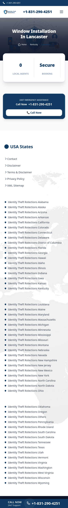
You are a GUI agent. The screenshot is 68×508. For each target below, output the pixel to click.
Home (22, 44)
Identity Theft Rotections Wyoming (26, 483)
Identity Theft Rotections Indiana (25, 273)
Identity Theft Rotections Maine (24, 309)
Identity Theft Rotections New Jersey (27, 365)
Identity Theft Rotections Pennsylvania (28, 422)
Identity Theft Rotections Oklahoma (27, 406)
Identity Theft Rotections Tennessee (27, 442)
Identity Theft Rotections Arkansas (26, 217)
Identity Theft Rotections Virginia (25, 462)
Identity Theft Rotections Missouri (26, 340)
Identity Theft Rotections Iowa (24, 278)
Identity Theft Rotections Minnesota (27, 329)
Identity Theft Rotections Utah (24, 452)
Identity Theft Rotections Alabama (26, 202)
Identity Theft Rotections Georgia (26, 253)
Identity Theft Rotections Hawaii (25, 258)
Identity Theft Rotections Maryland (26, 314)
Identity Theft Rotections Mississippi (27, 335)
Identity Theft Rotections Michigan (26, 324)
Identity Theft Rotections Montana (26, 345)
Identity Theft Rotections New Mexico (28, 370)
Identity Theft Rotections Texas (24, 447)
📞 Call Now (34, 112)
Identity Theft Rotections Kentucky (26, 288)
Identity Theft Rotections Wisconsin (27, 478)
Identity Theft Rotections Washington (28, 467)
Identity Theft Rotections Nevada (25, 355)
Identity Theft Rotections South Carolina (29, 432)
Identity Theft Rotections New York (26, 375)
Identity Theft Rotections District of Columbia (32, 242)
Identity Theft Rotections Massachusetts (30, 319)
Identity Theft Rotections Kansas (25, 283)
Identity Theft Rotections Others (25, 417)
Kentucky (34, 44)
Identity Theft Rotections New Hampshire (30, 360)
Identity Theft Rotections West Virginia (28, 472)
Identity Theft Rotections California (26, 222)
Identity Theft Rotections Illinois (25, 268)
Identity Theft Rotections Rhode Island (28, 427)
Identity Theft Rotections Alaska (25, 207)
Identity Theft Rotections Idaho (24, 263)
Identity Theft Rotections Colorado (26, 227)
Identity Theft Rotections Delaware (26, 237)
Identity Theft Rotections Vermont (26, 457)
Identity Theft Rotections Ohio (24, 390)
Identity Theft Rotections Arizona (25, 212)
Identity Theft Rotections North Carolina (29, 380)
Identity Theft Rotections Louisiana (26, 304)
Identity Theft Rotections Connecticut (28, 232)
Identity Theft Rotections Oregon (25, 411)
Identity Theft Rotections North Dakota (29, 385)
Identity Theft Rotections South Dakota (29, 437)
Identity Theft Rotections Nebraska (26, 350)
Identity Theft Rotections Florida (25, 247)
